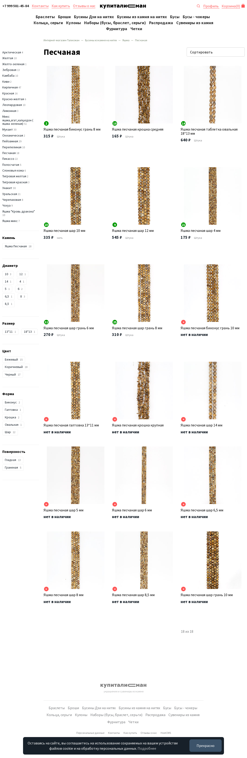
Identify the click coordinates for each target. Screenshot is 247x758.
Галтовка (13, 410)
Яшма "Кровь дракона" (18, 211)
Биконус (12, 402)
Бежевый (14, 359)
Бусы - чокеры (196, 16)
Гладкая (13, 460)
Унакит (7, 188)
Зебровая (9, 70)
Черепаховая (11, 200)
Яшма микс (10, 221)
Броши (64, 16)
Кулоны (73, 22)
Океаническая (12, 135)
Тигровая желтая (14, 176)
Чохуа (6, 205)
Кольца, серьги (48, 22)
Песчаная (9, 153)
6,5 (8, 296)
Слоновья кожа (13, 170)
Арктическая (11, 52)
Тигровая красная (14, 182)
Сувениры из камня (194, 22)
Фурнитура (116, 28)
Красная (8, 93)
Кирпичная (10, 87)
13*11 (10, 331)
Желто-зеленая (13, 64)
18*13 (29, 331)
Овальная (13, 425)
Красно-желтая (13, 99)
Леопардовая (12, 105)
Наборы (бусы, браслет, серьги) (115, 22)
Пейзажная (10, 141)
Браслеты (45, 16)
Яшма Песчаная (18, 246)
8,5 (8, 304)
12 (22, 274)
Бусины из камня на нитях (142, 16)
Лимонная (9, 111)
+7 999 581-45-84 (15, 5)
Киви (5, 81)
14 (8, 281)
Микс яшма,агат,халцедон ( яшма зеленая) (17, 120)
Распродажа (161, 22)
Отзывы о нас (84, 5)
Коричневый (16, 367)
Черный (13, 374)
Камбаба (8, 75)
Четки (136, 28)
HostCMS (166, 733)
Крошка (12, 417)
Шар (10, 432)
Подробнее (147, 748)
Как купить (61, 5)
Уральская (9, 194)
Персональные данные (90, 733)
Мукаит (7, 129)
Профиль (211, 6)
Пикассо (8, 159)
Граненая (13, 467)
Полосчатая (10, 165)
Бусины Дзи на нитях (94, 16)
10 (8, 274)
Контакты (40, 5)
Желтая (7, 58)
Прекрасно (206, 745)
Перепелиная (11, 147)
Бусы (174, 16)
